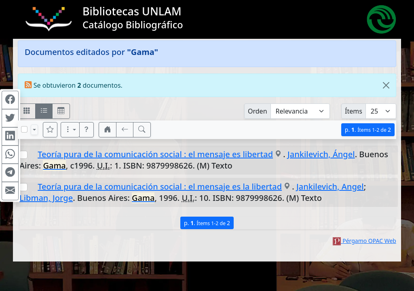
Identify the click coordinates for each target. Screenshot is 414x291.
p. (368, 129)
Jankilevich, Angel (330, 186)
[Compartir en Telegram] (10, 173)
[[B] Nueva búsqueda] (142, 129)
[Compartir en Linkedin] (10, 136)
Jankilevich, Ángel (321, 154)
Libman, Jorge (46, 197)
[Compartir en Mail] (10, 191)
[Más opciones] (70, 129)
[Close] (386, 85)
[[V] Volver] (125, 129)
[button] (86, 129)
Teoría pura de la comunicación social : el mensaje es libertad (155, 154)
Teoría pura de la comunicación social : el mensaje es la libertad (160, 186)
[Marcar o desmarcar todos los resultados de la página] (24, 129)
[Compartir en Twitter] (10, 118)
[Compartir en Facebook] (10, 100)
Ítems (353, 111)
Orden (257, 111)
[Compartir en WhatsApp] (10, 155)
